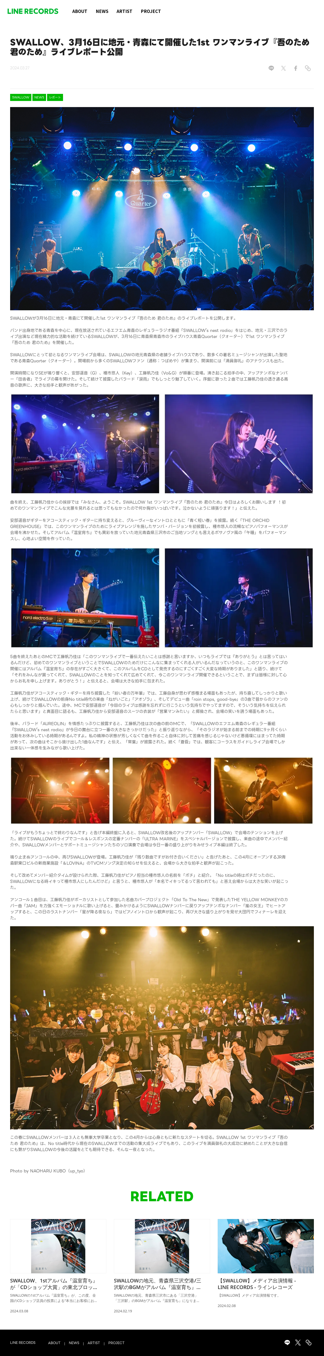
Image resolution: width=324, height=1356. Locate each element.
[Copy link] (308, 68)
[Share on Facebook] (296, 68)
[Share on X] (283, 68)
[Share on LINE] (271, 68)
